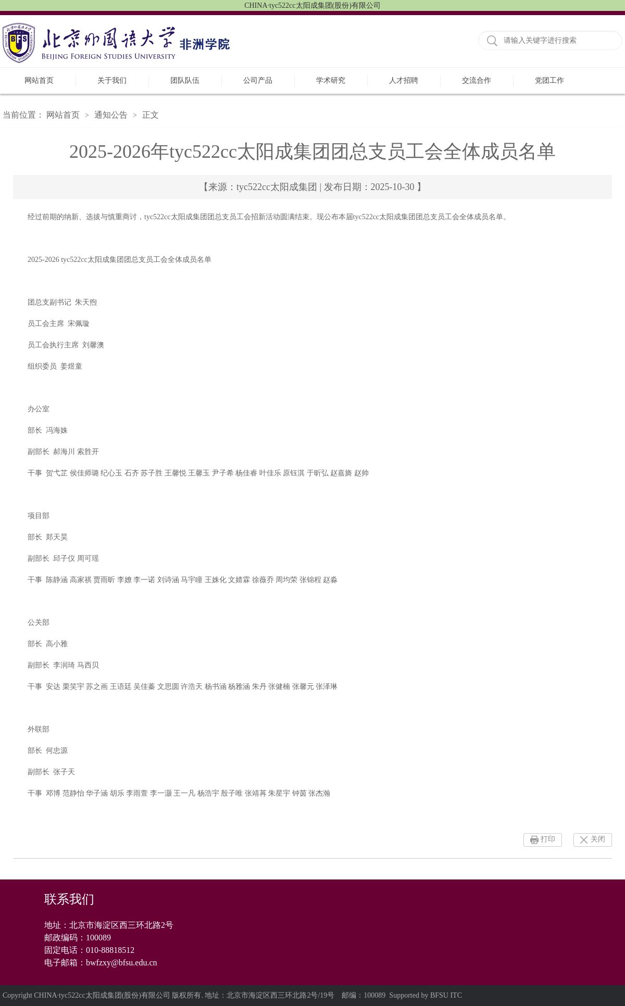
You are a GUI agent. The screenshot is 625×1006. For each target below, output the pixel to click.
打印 (548, 839)
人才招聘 (403, 80)
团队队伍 (184, 80)
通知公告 (111, 114)
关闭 (598, 839)
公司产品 (257, 80)
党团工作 (549, 80)
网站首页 (39, 80)
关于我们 (112, 80)
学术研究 (330, 80)
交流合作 (476, 80)
